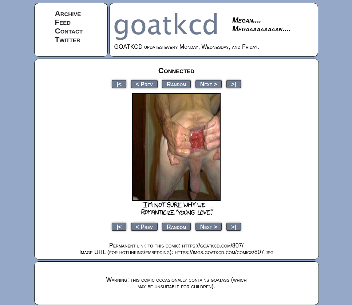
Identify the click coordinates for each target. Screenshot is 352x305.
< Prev (144, 84)
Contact (69, 31)
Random (176, 84)
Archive (68, 13)
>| (233, 84)
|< (119, 84)
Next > (208, 84)
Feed (63, 22)
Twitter (67, 39)
